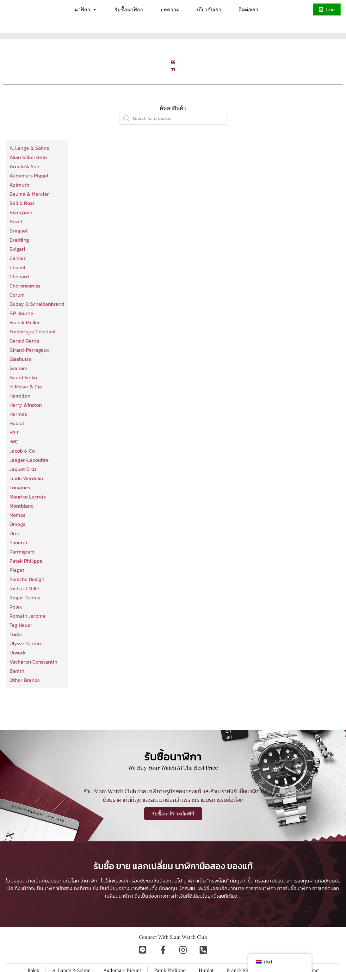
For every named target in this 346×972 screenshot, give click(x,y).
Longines (19, 510)
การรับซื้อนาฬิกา (294, 932)
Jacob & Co (22, 473)
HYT (14, 455)
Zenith (16, 693)
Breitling (19, 262)
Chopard (19, 299)
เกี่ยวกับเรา (209, 9)
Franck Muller (24, 345)
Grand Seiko (23, 400)
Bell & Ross (21, 226)
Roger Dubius (24, 620)
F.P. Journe (21, 336)
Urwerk (17, 675)
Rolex (15, 629)
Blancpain (20, 235)
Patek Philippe (25, 583)
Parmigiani (22, 574)
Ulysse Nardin (25, 666)
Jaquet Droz (23, 492)
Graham (18, 391)
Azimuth (19, 207)
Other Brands (24, 703)
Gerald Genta (24, 363)
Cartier (17, 281)
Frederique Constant (32, 354)
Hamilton (19, 418)
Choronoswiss (24, 308)
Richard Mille (24, 611)
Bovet (15, 244)
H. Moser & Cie (25, 409)
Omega (17, 547)
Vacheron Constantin (33, 684)
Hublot (16, 446)
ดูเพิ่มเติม (173, 954)
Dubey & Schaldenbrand (36, 327)
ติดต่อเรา (248, 9)
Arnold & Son (24, 189)
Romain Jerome (27, 638)
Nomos (17, 538)
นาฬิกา (85, 9)
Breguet (18, 253)
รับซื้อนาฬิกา (128, 9)
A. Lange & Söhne (29, 171)
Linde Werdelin (26, 501)
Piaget (16, 593)
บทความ (170, 9)
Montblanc (21, 528)
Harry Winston (25, 427)
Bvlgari (17, 272)
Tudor (15, 657)
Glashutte (20, 382)
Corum (17, 317)
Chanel (17, 290)
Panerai (18, 565)
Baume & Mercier (29, 216)
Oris (14, 556)
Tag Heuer (20, 648)
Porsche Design (26, 602)
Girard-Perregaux (29, 372)
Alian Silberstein (28, 180)
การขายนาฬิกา (260, 932)
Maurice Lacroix (27, 519)
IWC (13, 464)
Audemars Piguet (29, 198)
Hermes (18, 437)
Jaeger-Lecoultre (29, 482)
